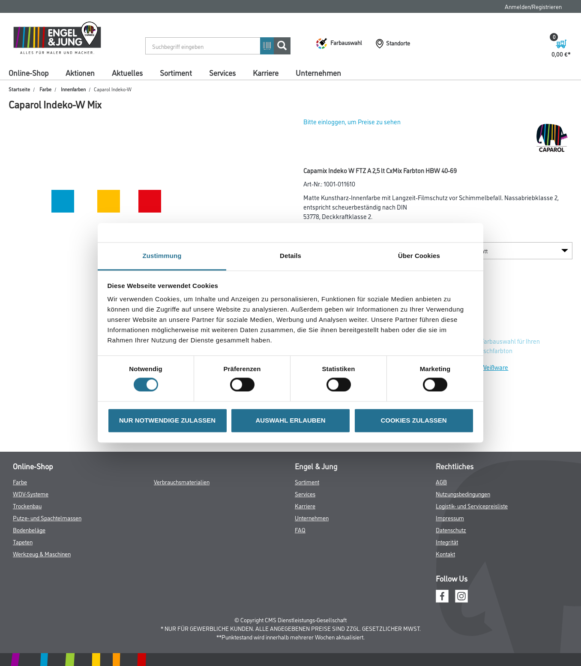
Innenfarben (73, 89)
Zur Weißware (489, 367)
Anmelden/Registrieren (533, 6)
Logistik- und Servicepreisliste (472, 505)
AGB (441, 481)
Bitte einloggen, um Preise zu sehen (352, 121)
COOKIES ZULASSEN (413, 420)
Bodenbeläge (29, 529)
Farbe (45, 89)
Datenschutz (451, 529)
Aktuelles (127, 72)
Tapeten (23, 541)
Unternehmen (318, 72)
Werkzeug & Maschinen (42, 553)
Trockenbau (27, 505)
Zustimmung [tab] (162, 255)
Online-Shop (28, 72)
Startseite (19, 89)
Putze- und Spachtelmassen (47, 517)
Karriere (266, 72)
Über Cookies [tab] (419, 255)
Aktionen (80, 72)
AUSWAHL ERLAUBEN (290, 420)
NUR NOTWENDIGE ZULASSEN (167, 420)
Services (222, 72)
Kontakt (445, 553)
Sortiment (176, 72)
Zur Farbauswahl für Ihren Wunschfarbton (505, 345)
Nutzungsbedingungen (463, 493)
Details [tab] (290, 255)
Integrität (447, 541)
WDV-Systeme (30, 493)
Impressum (450, 517)
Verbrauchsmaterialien (182, 481)
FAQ (300, 529)
